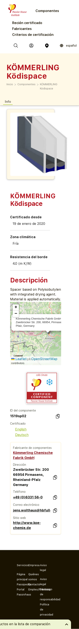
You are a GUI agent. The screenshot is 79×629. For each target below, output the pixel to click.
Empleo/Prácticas (30, 589)
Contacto (30, 584)
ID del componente (23, 410)
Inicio (10, 84)
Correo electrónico (26, 504)
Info (8, 101)
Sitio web (19, 518)
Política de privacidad (42, 609)
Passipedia (19, 584)
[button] (16, 307)
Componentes (26, 84)
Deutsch (19, 435)
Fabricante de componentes (32, 447)
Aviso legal (42, 582)
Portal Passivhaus (19, 592)
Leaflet (19, 359)
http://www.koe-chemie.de (27, 525)
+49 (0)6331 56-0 (28, 497)
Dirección (19, 464)
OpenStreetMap (44, 359)
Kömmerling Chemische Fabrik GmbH (33, 455)
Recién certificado (27, 23)
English (18, 429)
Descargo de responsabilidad (42, 594)
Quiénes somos (30, 577)
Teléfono (19, 491)
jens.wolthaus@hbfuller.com (31, 510)
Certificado (18, 423)
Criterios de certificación (33, 35)
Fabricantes (22, 29)
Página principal (19, 577)
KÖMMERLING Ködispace (48, 86)
